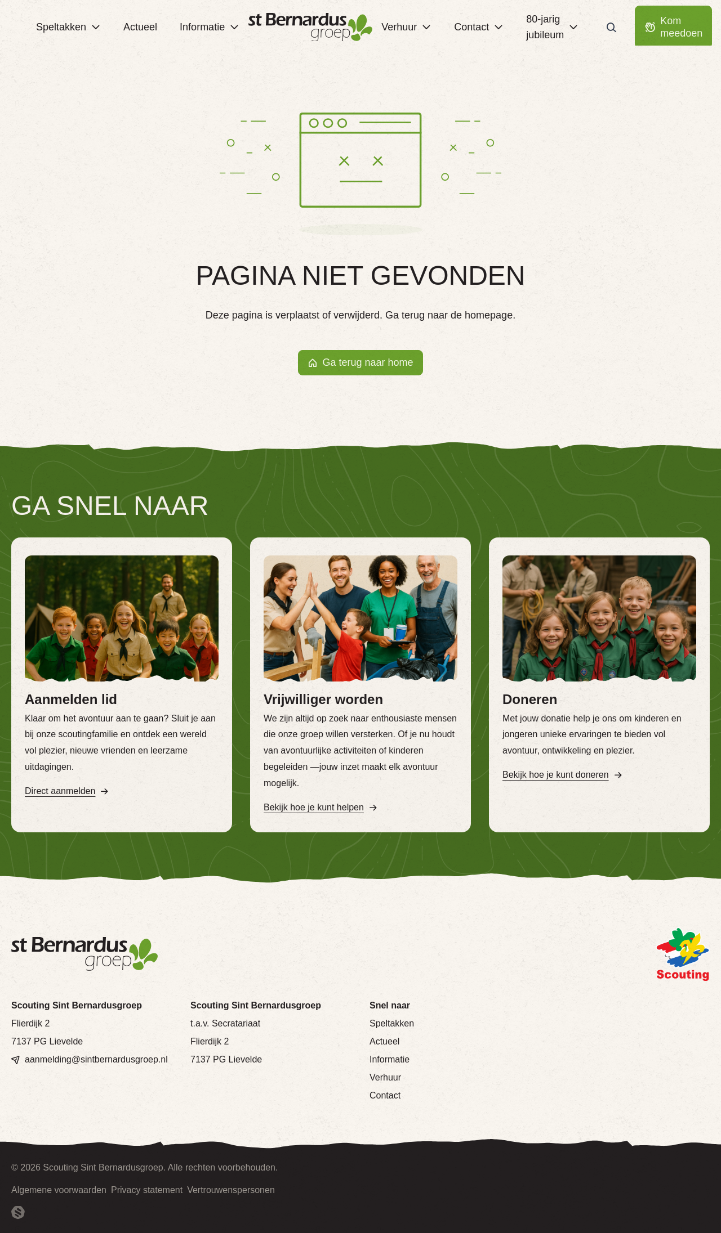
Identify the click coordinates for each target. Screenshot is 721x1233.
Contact (385, 1095)
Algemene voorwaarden (58, 1190)
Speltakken (392, 1023)
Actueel (384, 1041)
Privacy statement (147, 1190)
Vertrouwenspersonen (231, 1190)
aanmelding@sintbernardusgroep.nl (96, 1059)
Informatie (390, 1059)
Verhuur (385, 1077)
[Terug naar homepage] (310, 27)
